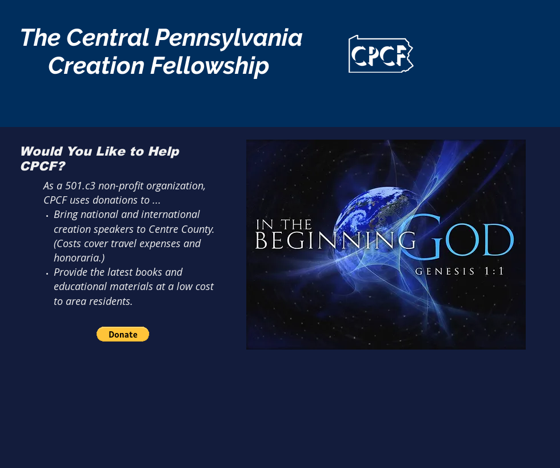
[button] (123, 334)
